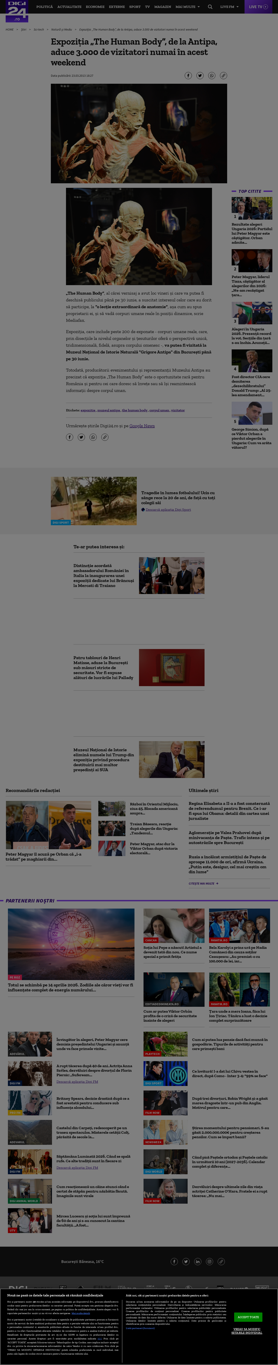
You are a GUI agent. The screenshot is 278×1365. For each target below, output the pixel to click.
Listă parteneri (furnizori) (140, 1328)
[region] (139, 1327)
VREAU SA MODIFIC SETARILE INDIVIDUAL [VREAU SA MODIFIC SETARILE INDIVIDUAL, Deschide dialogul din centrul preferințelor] (246, 1331)
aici (100, 1338)
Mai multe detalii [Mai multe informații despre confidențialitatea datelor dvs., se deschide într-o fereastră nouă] (81, 1313)
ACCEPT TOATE (248, 1317)
